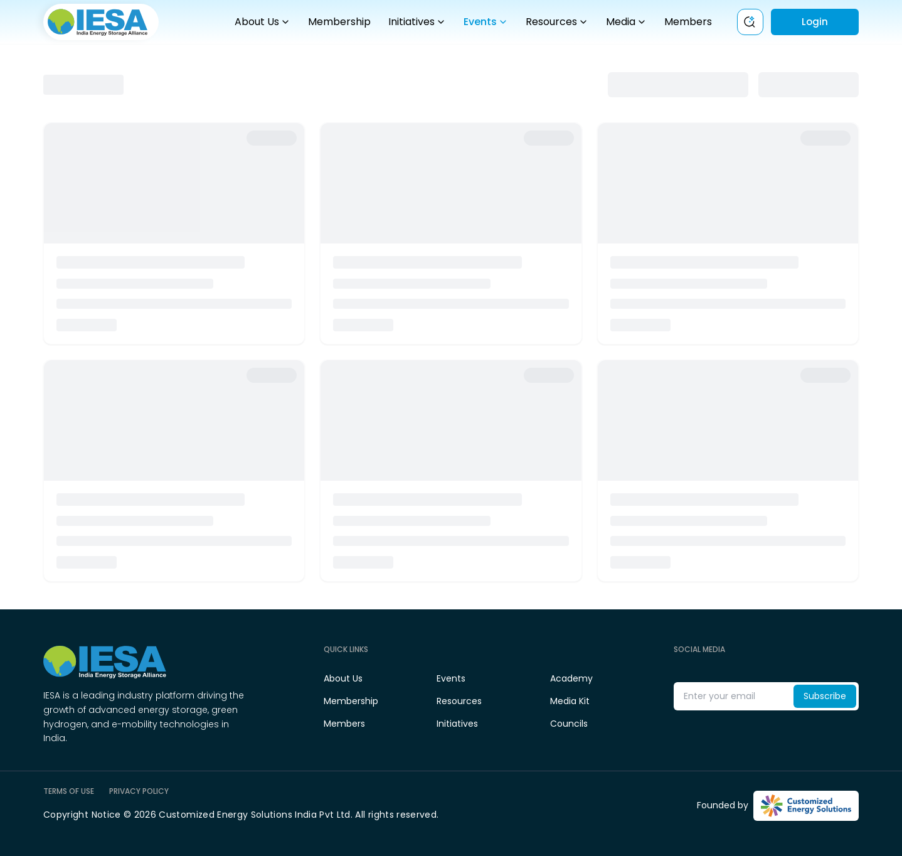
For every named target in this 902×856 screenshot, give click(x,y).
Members (688, 21)
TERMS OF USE (68, 791)
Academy (571, 678)
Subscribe (825, 696)
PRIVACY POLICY (139, 791)
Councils (569, 723)
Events (486, 21)
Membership (339, 21)
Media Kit (570, 701)
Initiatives (417, 21)
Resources (557, 21)
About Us (262, 21)
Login (815, 21)
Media (626, 21)
